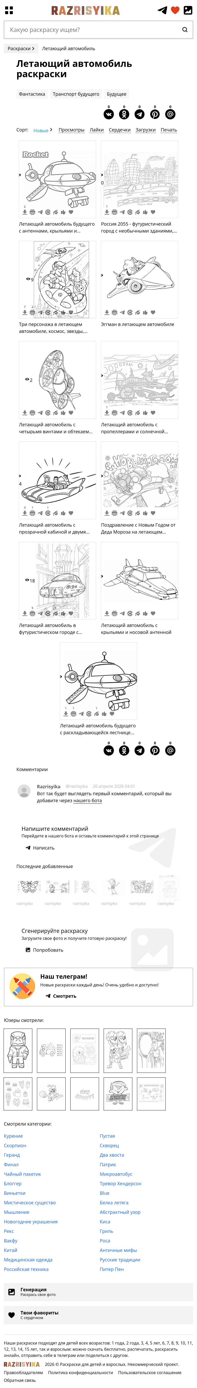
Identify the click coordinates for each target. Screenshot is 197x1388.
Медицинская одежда (28, 1260)
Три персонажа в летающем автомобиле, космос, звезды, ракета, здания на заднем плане (55, 331)
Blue (104, 1193)
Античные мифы (118, 1250)
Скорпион (15, 1145)
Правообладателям (23, 1372)
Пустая (107, 1136)
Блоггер (13, 1183)
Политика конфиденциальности (80, 1372)
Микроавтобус (116, 1174)
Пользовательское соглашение (150, 1372)
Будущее (116, 94)
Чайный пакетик (22, 1174)
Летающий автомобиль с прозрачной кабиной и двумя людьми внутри (52, 532)
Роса (105, 1240)
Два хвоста (112, 1155)
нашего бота (87, 800)
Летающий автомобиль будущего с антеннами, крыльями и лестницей (57, 231)
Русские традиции (120, 1260)
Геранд (12, 1155)
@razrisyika (77, 786)
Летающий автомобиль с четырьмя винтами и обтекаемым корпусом (57, 431)
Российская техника (26, 1269)
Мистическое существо (30, 1202)
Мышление (16, 1212)
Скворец (109, 1145)
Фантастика (32, 94)
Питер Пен (112, 1269)
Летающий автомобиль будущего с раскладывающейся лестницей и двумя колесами (98, 732)
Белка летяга (114, 1202)
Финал (11, 1164)
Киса (105, 1221)
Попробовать (44, 950)
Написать (40, 848)
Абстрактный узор (120, 1212)
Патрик (108, 1164)
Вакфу (10, 1240)
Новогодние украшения (31, 1221)
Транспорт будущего (76, 94)
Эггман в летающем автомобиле (137, 324)
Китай (10, 1250)
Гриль (106, 1231)
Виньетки (14, 1193)
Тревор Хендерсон (120, 1183)
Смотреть (60, 996)
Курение (13, 1136)
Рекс (9, 1231)
